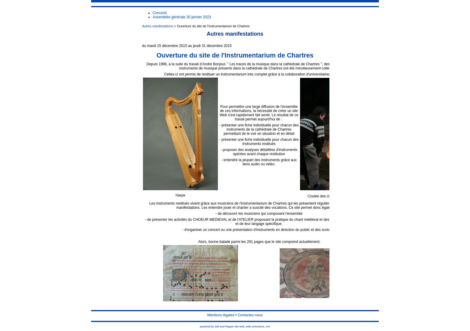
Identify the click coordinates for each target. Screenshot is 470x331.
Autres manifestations (157, 26)
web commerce (255, 326)
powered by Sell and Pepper (217, 326)
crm (268, 326)
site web (239, 326)
